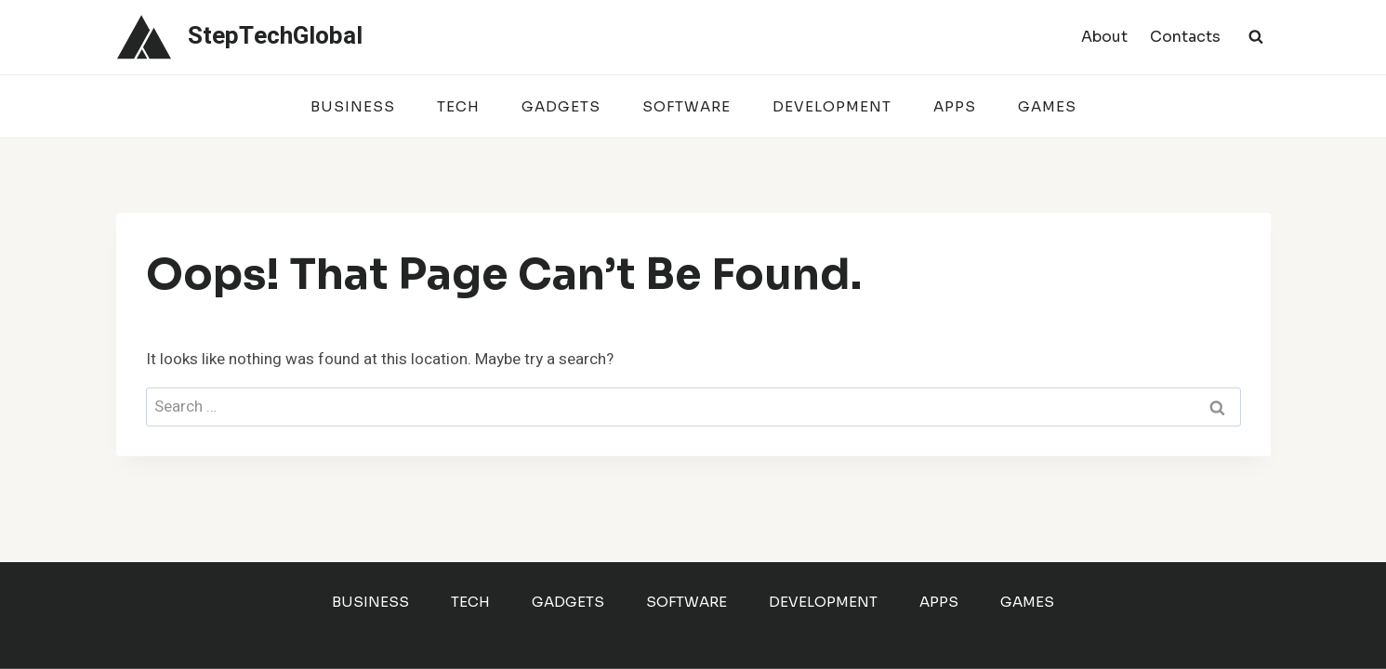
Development (831, 106)
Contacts (1185, 36)
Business (352, 106)
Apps (954, 106)
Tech (458, 106)
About (1104, 36)
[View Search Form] (1256, 37)
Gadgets (561, 106)
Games (1047, 106)
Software (686, 106)
